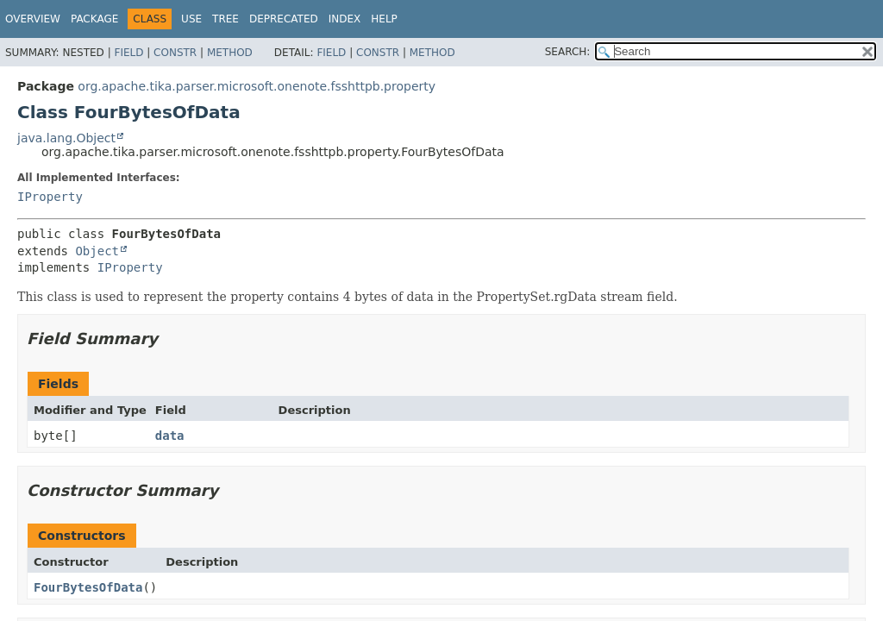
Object (97, 251)
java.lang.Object (66, 138)
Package (94, 19)
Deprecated (283, 19)
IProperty (50, 197)
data (170, 435)
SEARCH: (568, 52)
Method (230, 53)
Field (128, 53)
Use (191, 19)
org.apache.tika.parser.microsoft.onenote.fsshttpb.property (256, 86)
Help (384, 19)
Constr (175, 53)
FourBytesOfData (88, 587)
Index (345, 19)
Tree (225, 19)
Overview (32, 19)
